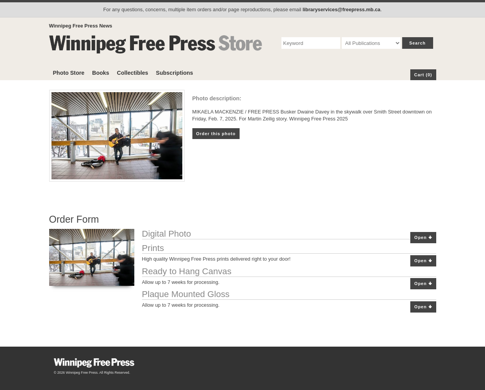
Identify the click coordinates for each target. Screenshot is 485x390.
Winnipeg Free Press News (80, 26)
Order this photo (216, 133)
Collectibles (132, 73)
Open (423, 237)
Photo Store (69, 73)
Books (100, 73)
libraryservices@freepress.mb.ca (341, 9)
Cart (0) (423, 74)
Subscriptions (174, 73)
